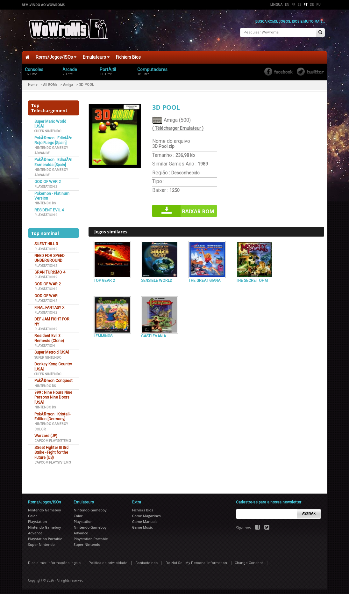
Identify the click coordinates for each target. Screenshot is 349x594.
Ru (319, 4)
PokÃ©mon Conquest (53, 378)
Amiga (68, 82)
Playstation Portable (45, 535)
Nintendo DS (45, 200)
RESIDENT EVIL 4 (49, 207)
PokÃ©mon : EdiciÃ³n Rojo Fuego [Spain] (53, 138)
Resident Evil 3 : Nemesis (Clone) (49, 335)
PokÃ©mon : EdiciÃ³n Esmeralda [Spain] (53, 159)
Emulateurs (96, 54)
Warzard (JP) (45, 433)
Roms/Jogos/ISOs (56, 54)
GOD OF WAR (46, 293)
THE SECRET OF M (252, 277)
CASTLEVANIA (153, 333)
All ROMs (50, 82)
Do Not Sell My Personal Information (196, 560)
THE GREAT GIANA (204, 277)
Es (299, 4)
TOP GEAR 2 (104, 277)
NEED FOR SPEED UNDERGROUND (49, 255)
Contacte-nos (146, 560)
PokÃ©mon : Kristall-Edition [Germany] (52, 413)
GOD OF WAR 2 (47, 179)
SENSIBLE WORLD (156, 277)
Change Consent (249, 560)
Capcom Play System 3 (52, 438)
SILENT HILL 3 (46, 241)
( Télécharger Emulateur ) (177, 125)
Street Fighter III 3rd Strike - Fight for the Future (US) (51, 450)
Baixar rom (198, 208)
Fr (293, 4)
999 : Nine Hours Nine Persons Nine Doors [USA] (53, 395)
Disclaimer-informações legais (54, 560)
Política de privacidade (108, 560)
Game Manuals (144, 518)
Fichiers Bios (128, 54)
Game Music (142, 524)
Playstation (44, 343)
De (312, 4)
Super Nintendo (47, 128)
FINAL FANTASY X (49, 305)
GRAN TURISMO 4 (49, 270)
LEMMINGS (103, 333)
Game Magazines (146, 512)
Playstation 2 (45, 184)
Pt (305, 4)
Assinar (308, 511)
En (287, 4)
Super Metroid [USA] (51, 350)
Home (33, 82)
